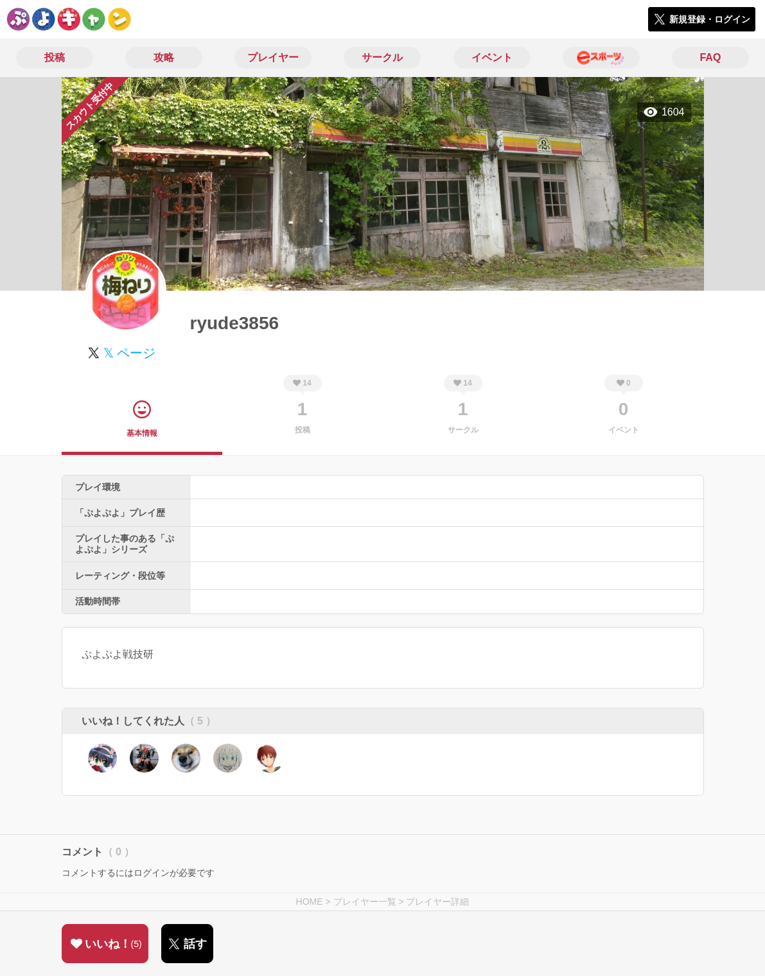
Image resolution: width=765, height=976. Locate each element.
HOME (309, 901)
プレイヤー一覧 (364, 901)
